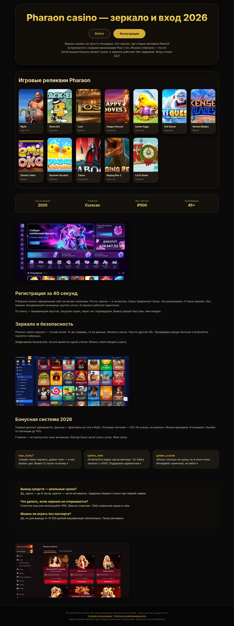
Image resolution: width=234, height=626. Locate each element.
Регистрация (129, 33)
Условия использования (100, 616)
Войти (99, 33)
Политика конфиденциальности (130, 616)
